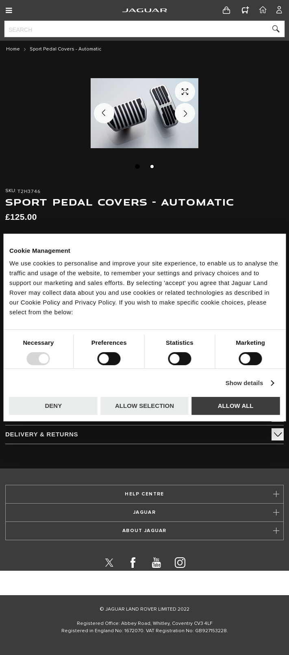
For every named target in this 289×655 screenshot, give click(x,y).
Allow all (236, 405)
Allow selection (144, 405)
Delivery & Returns (41, 434)
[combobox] (144, 28)
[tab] (144, 434)
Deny (53, 405)
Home (13, 49)
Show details (244, 382)
